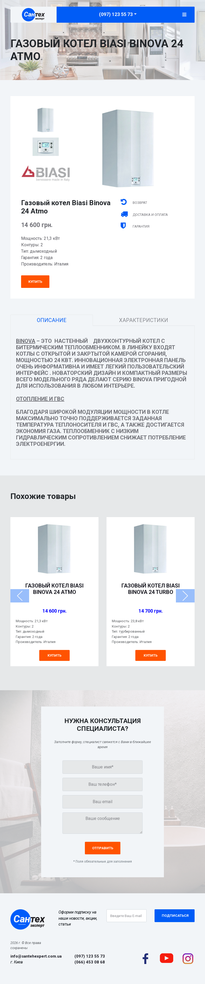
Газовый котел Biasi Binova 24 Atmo (54, 588)
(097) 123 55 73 (116, 14)
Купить (35, 282)
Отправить (102, 848)
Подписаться (175, 916)
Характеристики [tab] (143, 320)
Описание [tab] (51, 320)
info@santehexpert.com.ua (36, 956)
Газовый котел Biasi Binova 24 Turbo (150, 588)
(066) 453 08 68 (89, 962)
